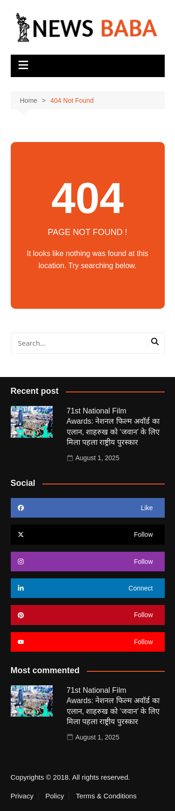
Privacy (22, 796)
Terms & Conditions (106, 796)
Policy (54, 796)
